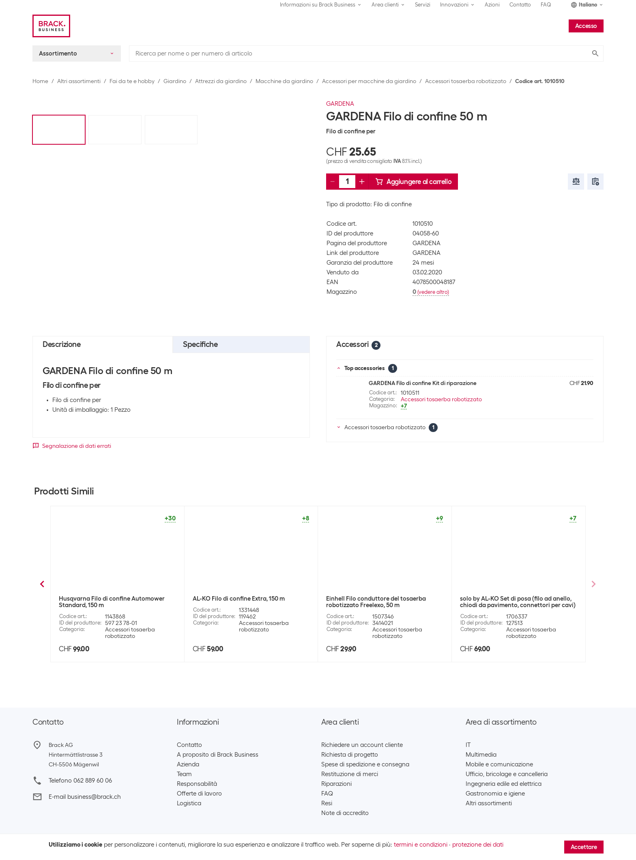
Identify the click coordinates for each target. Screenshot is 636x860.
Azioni (492, 5)
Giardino (174, 81)
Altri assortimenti (79, 81)
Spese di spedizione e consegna (365, 764)
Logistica (189, 803)
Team (184, 774)
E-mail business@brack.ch (85, 796)
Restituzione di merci (349, 774)
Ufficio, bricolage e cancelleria (507, 774)
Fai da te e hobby (132, 81)
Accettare (584, 847)
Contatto (520, 5)
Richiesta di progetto (349, 754)
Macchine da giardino (284, 81)
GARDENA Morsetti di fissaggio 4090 (109, 598)
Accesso (586, 26)
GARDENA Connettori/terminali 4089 (378, 598)
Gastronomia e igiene (495, 793)
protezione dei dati (477, 844)
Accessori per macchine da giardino (369, 81)
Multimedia (481, 754)
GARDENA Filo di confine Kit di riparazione (423, 383)
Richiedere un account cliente (362, 745)
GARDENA (340, 103)
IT (468, 745)
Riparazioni (336, 783)
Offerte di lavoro (199, 793)
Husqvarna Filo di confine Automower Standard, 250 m (513, 601)
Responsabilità (197, 783)
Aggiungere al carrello (413, 182)
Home (40, 81)
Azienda (188, 764)
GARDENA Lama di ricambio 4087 (239, 598)
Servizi (422, 5)
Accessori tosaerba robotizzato (465, 81)
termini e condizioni (420, 844)
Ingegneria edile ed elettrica (503, 783)
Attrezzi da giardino (221, 81)
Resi (326, 803)
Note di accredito (345, 813)
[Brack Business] (51, 26)
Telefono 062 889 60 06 (80, 780)
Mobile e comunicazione (499, 764)
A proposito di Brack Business (217, 754)
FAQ (546, 5)
